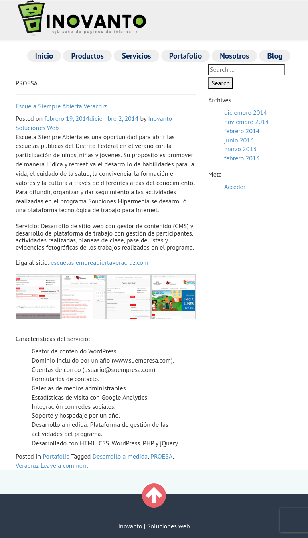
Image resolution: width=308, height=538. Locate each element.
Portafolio (185, 56)
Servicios (136, 56)
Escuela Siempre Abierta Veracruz (61, 106)
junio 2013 (239, 140)
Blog (274, 56)
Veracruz (27, 465)
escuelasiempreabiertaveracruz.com (99, 262)
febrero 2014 (241, 131)
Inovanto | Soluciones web (154, 526)
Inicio (44, 56)
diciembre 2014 (245, 112)
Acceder (234, 187)
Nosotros (234, 56)
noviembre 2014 (246, 122)
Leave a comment (64, 465)
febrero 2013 (241, 158)
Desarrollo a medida (120, 456)
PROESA (161, 456)
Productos (87, 56)
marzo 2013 (240, 149)
